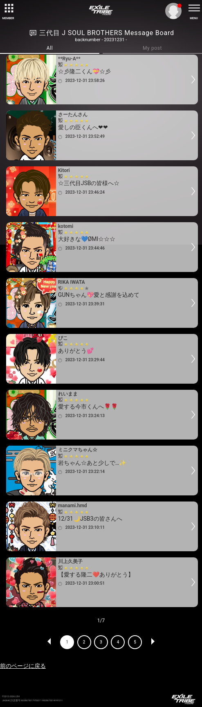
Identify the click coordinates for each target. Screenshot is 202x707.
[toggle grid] (8, 8)
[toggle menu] (194, 8)
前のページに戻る (23, 666)
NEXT (152, 642)
